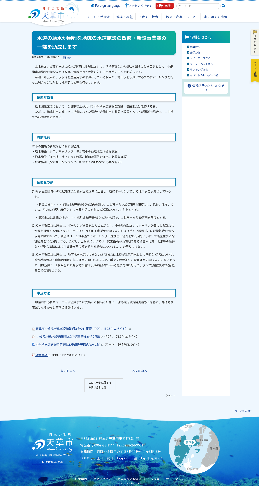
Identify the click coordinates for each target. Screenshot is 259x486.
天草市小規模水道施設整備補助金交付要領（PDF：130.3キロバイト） (81, 328)
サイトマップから (200, 58)
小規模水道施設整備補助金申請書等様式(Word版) (67, 344)
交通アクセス (102, 479)
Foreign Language (106, 6)
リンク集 (154, 479)
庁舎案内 (81, 479)
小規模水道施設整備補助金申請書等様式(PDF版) (67, 336)
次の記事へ (139, 371)
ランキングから (199, 69)
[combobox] (198, 6)
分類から (195, 52)
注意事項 (41, 355)
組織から (195, 47)
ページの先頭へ (244, 411)
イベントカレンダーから (204, 75)
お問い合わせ (53, 462)
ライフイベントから (201, 64)
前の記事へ (68, 371)
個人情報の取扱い (129, 479)
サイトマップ (175, 479)
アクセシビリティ (140, 6)
